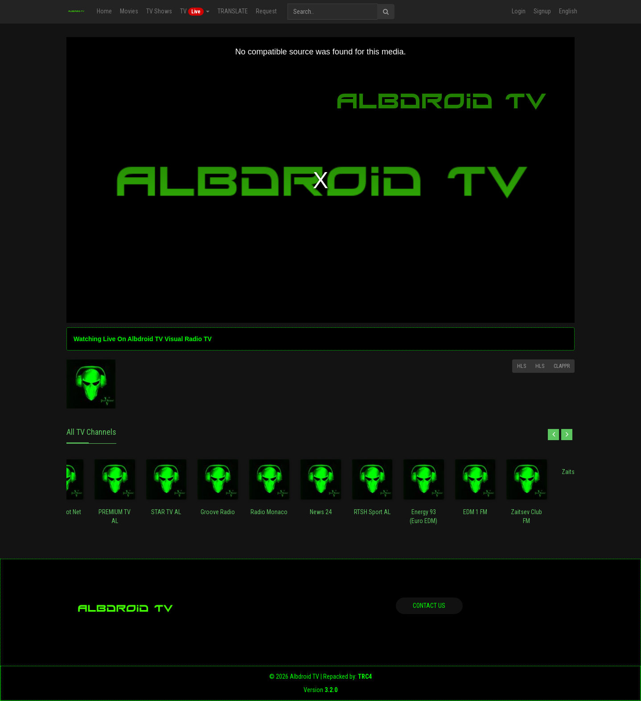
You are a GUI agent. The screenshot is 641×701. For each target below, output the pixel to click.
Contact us (429, 605)
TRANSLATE (233, 11)
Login (519, 11)
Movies (129, 11)
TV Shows (159, 11)
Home (104, 11)
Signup (542, 11)
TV (195, 12)
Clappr (562, 366)
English (568, 11)
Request (266, 11)
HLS (521, 366)
